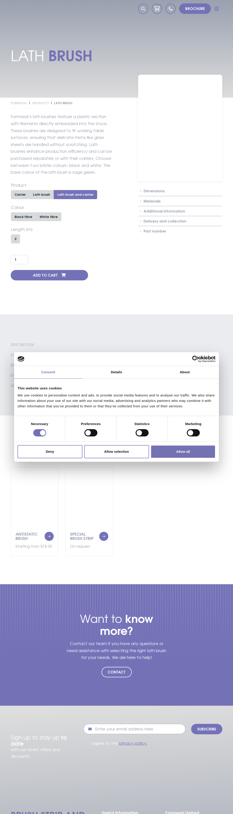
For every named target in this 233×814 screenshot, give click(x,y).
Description (22, 344)
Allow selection (116, 451)
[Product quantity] (19, 259)
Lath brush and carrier (75, 194)
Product (19, 185)
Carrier (20, 194)
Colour (17, 207)
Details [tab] (116, 372)
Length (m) (22, 230)
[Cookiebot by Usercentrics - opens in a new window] (195, 359)
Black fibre (23, 217)
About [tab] (185, 372)
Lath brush (41, 194)
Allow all (183, 451)
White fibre (49, 217)
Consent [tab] (48, 372)
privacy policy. (133, 743)
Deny (50, 451)
